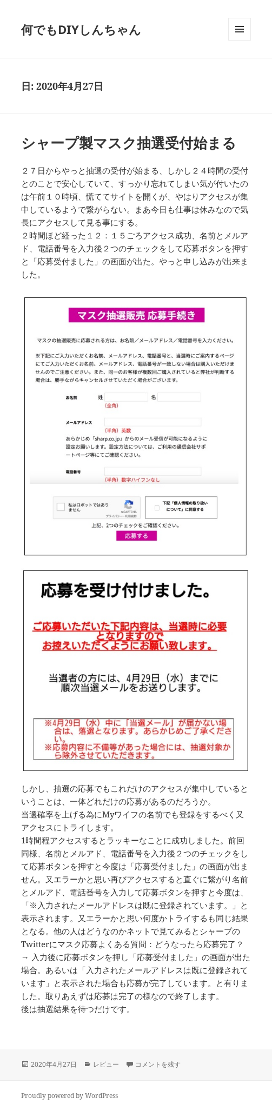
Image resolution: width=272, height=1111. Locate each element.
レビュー (106, 1064)
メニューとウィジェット (239, 40)
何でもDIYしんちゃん (81, 29)
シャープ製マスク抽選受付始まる (128, 142)
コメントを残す (158, 1064)
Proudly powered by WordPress (69, 1095)
